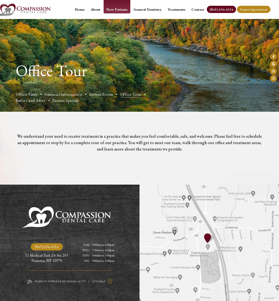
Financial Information (63, 94)
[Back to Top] (109, 281)
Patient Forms (101, 94)
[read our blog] (273, 71)
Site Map (99, 281)
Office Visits (26, 94)
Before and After (30, 100)
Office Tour (130, 94)
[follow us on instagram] (273, 78)
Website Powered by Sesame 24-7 (56, 281)
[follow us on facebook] (273, 56)
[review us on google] (273, 64)
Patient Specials (66, 100)
